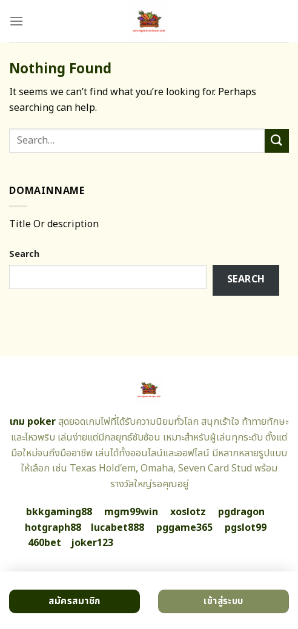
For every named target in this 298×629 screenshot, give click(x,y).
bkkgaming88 (59, 512)
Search (24, 254)
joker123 (92, 543)
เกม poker (33, 421)
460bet (44, 543)
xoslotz (188, 512)
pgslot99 (246, 528)
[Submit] (277, 141)
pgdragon (241, 512)
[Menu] (16, 21)
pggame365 (184, 528)
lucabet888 (117, 528)
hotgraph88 (53, 528)
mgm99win (131, 512)
